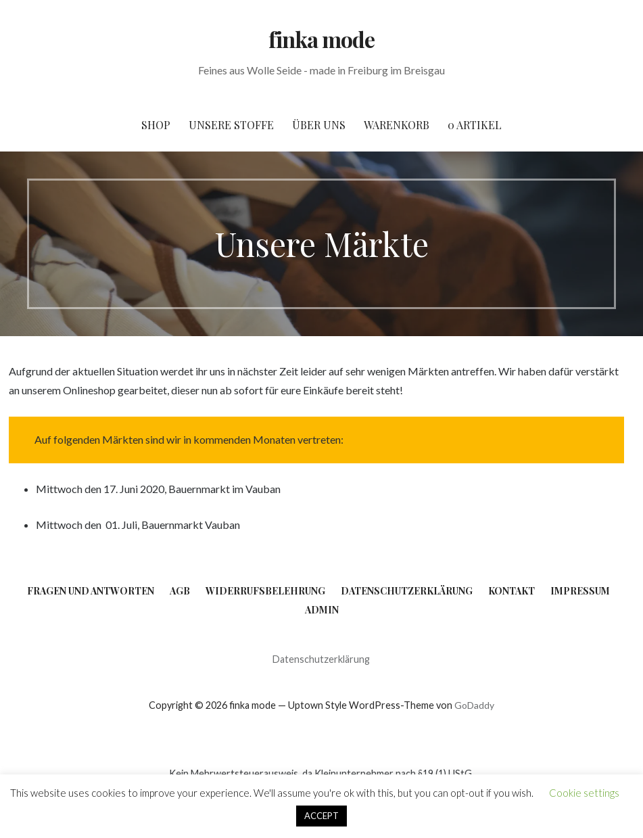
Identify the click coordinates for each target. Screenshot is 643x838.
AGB (180, 590)
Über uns (319, 125)
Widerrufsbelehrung (265, 590)
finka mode (321, 38)
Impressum (580, 590)
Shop (155, 125)
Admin (322, 609)
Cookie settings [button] (584, 793)
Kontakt (511, 590)
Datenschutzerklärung (407, 590)
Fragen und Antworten (90, 590)
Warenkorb (396, 125)
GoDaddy (474, 705)
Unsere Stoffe (231, 125)
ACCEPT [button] (321, 815)
